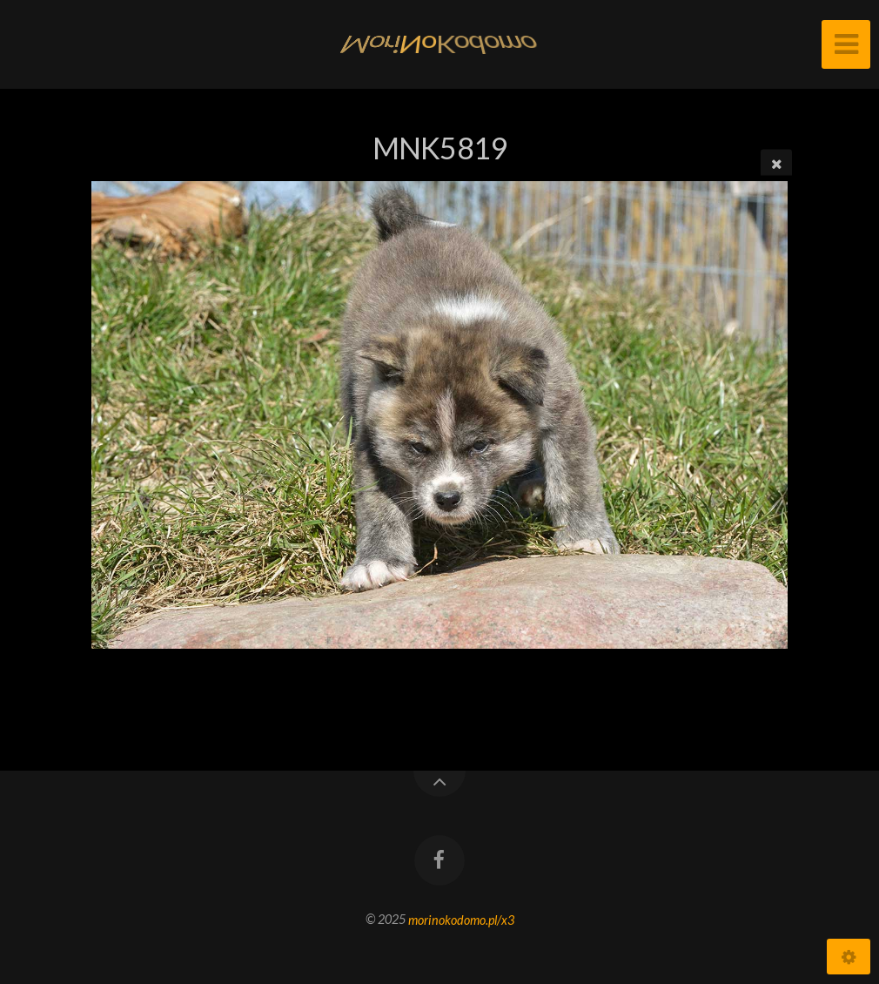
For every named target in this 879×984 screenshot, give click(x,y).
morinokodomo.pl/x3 (461, 919)
